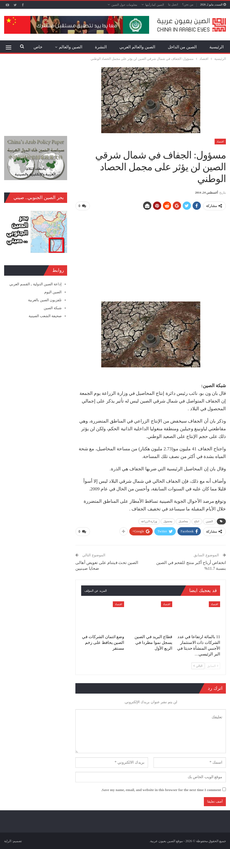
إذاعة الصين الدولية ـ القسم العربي (35, 284)
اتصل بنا (173, 4)
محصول (167, 521)
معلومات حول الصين (124, 4)
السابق (212, 665)
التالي (197, 665)
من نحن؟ (187, 4)
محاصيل (183, 521)
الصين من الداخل (182, 47)
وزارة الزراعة (149, 521)
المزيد (77, 47)
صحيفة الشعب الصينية (45, 316)
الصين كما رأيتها (154, 4)
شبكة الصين (53, 308)
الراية (7, 840)
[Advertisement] (150, 253)
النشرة (101, 47)
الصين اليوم (53, 292)
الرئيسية (216, 47)
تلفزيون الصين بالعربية (45, 300)
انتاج (196, 521)
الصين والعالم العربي (137, 47)
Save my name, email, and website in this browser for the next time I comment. (161, 789)
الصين (209, 521)
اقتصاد (220, 141)
